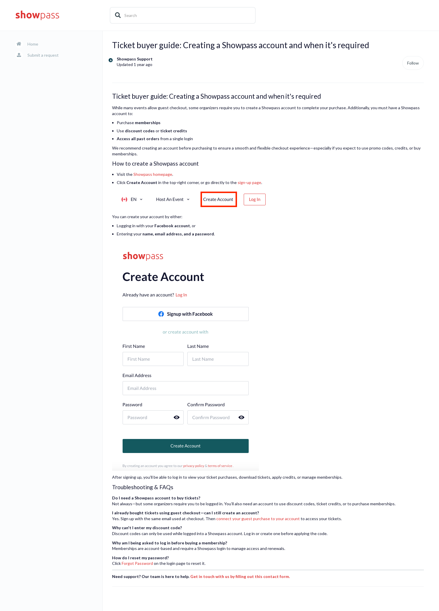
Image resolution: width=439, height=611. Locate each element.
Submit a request (43, 55)
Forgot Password (137, 563)
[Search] (183, 15)
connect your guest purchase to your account (258, 518)
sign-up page (249, 182)
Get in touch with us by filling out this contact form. (240, 576)
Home (32, 43)
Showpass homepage (152, 174)
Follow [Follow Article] (413, 62)
